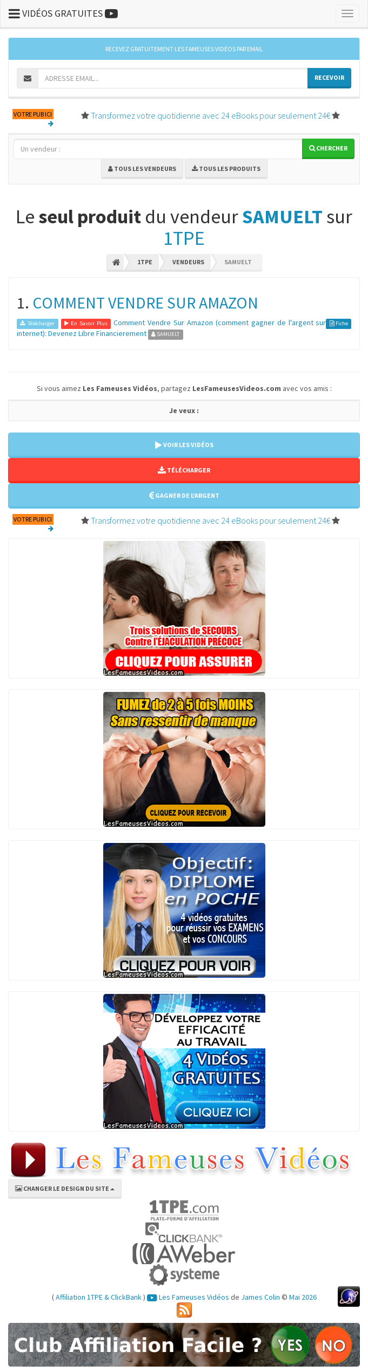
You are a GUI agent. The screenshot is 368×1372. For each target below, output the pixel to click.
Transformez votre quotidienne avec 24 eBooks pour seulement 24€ (210, 115)
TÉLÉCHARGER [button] (184, 470)
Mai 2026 (303, 1297)
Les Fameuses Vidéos (188, 1297)
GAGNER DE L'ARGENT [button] (184, 495)
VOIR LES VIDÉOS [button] (184, 445)
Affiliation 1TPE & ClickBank (99, 1297)
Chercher (328, 148)
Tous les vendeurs (142, 168)
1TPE (184, 238)
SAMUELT (282, 216)
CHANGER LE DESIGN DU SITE (65, 1188)
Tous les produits (226, 168)
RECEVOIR (329, 77)
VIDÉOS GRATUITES (63, 13)
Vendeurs (188, 262)
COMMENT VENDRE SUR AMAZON (145, 302)
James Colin (260, 1297)
